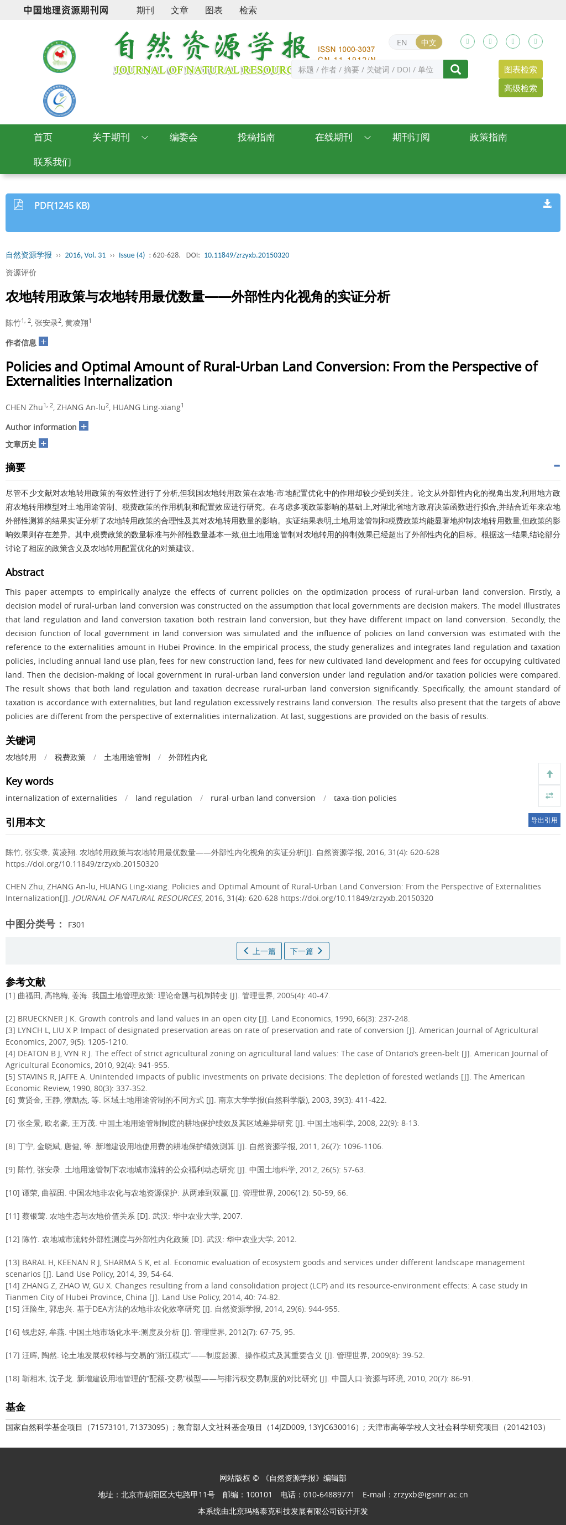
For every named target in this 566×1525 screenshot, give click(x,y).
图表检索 (520, 69)
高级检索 (520, 87)
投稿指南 (256, 136)
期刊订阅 (411, 136)
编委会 (184, 136)
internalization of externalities (61, 798)
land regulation (163, 798)
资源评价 (21, 272)
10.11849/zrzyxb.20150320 (247, 255)
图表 (214, 10)
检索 (248, 10)
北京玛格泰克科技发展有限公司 (283, 1511)
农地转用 (21, 757)
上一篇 (259, 951)
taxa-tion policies (365, 798)
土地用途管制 (127, 757)
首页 (43, 136)
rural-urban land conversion (263, 798)
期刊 (145, 10)
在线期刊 (334, 136)
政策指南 (488, 136)
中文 (429, 42)
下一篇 (306, 951)
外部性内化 (188, 757)
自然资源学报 (29, 255)
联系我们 (52, 161)
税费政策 (70, 757)
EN (402, 42)
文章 (179, 10)
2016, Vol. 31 (85, 255)
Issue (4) (132, 255)
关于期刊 (111, 136)
